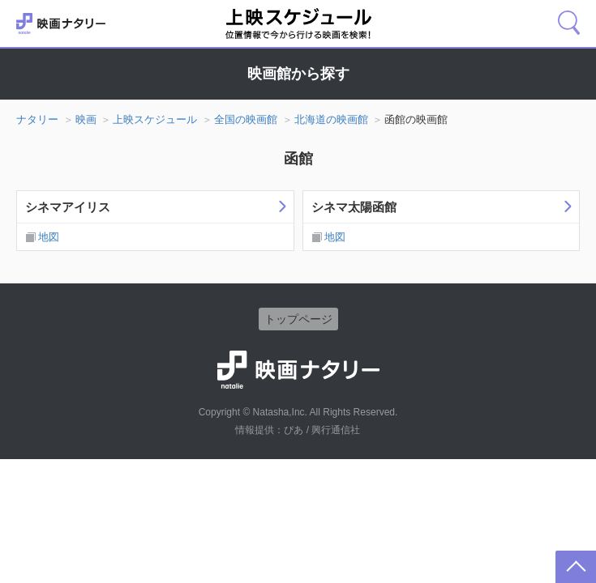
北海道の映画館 (331, 119)
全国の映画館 (245, 119)
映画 (85, 119)
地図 (48, 237)
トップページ (298, 319)
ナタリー (37, 119)
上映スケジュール (155, 119)
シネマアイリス (67, 207)
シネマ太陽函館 (354, 207)
